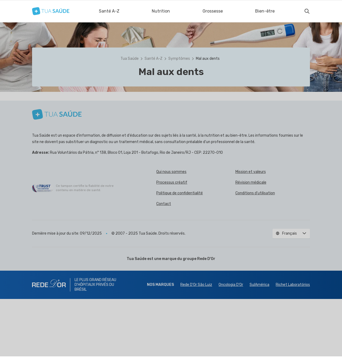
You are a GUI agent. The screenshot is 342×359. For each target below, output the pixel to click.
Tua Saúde (130, 58)
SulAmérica (259, 344)
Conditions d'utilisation (255, 253)
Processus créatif (171, 242)
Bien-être (265, 11)
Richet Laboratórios (293, 344)
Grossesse (213, 11)
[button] (171, 128)
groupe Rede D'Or (199, 319)
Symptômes (179, 58)
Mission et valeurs (250, 232)
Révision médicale (250, 242)
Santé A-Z (109, 11)
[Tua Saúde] (50, 11)
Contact (163, 264)
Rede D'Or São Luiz (196, 344)
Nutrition (161, 11)
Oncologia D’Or (231, 344)
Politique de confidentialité (179, 253)
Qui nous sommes (171, 232)
